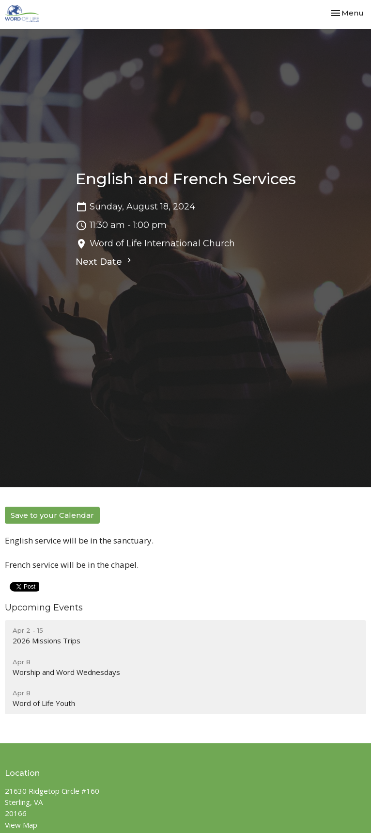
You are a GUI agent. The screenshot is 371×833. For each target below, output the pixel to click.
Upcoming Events (44, 607)
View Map (21, 825)
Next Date (105, 261)
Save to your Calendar (52, 515)
